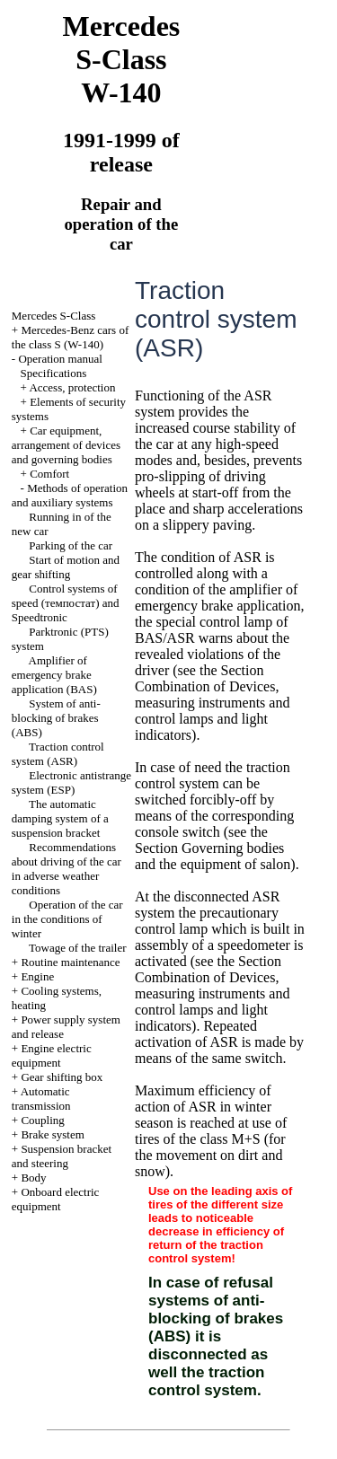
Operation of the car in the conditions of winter (67, 919)
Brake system (52, 1134)
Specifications (54, 373)
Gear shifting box (61, 1077)
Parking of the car (70, 545)
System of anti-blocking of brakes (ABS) (56, 718)
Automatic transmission (41, 1098)
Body (33, 1177)
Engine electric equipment (52, 1055)
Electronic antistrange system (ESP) (71, 782)
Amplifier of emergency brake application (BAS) (54, 675)
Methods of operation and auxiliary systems (70, 495)
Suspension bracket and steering (61, 1156)
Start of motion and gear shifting (66, 567)
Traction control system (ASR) (58, 754)
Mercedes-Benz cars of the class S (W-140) (70, 337)
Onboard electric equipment (56, 1199)
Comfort (49, 473)
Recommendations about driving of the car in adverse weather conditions (66, 868)
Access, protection (72, 387)
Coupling (42, 1120)
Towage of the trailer (77, 947)
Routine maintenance (70, 962)
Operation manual (60, 358)
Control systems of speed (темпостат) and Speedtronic (66, 603)
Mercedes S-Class (54, 315)
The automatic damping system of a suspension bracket (60, 818)
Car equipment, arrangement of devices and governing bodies (66, 445)
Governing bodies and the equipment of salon (212, 856)
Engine (37, 976)
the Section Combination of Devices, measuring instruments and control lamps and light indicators (212, 703)
